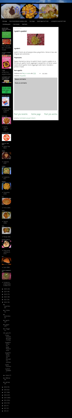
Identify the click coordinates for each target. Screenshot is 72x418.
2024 (5, 292)
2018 (5, 390)
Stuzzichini (23, 76)
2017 (5, 393)
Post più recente (20, 114)
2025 (5, 289)
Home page (4, 21)
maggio (7, 329)
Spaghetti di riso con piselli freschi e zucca (8, 346)
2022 (5, 297)
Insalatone (6, 177)
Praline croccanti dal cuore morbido (8, 337)
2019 (5, 387)
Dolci (5, 268)
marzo (7, 375)
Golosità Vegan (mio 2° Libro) (42, 21)
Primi (5, 208)
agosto (7, 320)
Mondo (5, 237)
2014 (5, 400)
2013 (5, 403)
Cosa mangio (32, 21)
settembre (7, 316)
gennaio (7, 382)
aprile (7, 333)
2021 (5, 300)
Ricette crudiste (6, 128)
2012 (5, 406)
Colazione (6, 162)
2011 (5, 408)
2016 (5, 395)
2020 (5, 302)
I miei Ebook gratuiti (6, 24)
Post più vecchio (50, 114)
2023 (5, 294)
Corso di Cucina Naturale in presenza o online (18, 21)
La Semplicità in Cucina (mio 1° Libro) (58, 21)
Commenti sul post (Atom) (27, 118)
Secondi (6, 222)
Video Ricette (24, 24)
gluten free (7, 147)
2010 (5, 411)
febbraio (7, 378)
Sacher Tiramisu (8, 365)
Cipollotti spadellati (8, 370)
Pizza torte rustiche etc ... (7, 251)
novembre (7, 306)
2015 (5, 398)
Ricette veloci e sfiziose (7, 110)
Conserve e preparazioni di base (7, 284)
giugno (7, 325)
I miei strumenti (16, 24)
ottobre (7, 310)
